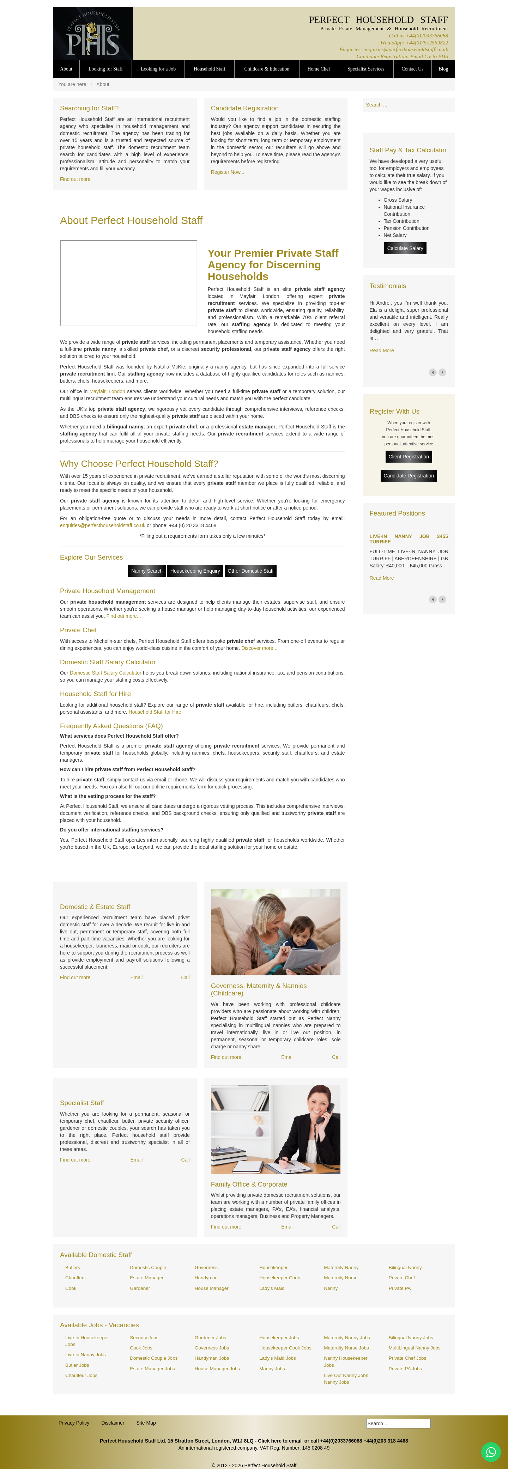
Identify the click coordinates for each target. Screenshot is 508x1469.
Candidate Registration (409, 476)
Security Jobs (144, 1337)
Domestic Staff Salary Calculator (105, 673)
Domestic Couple (148, 1267)
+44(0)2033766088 (427, 35)
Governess (206, 1267)
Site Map (146, 1423)
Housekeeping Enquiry (195, 571)
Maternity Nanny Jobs (347, 1337)
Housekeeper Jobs (279, 1337)
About (66, 69)
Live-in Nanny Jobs (85, 1354)
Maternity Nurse (340, 1277)
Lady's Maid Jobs (277, 1358)
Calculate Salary (405, 248)
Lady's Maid (272, 1288)
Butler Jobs (77, 1365)
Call (185, 977)
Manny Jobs (272, 1368)
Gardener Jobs (210, 1337)
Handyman (206, 1277)
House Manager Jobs (217, 1368)
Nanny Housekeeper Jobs (345, 1361)
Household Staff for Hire (155, 712)
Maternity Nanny (341, 1267)
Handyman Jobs (212, 1358)
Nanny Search (147, 571)
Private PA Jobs (405, 1368)
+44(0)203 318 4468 (385, 1441)
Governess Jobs (212, 1348)
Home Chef (318, 69)
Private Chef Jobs (408, 1358)
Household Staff (209, 69)
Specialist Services (365, 69)
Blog (443, 69)
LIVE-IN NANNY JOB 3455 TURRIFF (409, 539)
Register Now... (227, 172)
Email (136, 977)
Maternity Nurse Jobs (346, 1348)
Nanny (331, 1288)
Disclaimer (112, 1423)
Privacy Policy (74, 1423)
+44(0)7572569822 (427, 42)
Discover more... (259, 648)
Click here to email (280, 1441)
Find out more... (124, 616)
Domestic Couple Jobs (153, 1358)
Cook (71, 1288)
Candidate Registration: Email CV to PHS (402, 56)
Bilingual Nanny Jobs (411, 1337)
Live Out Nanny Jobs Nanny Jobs (346, 1379)
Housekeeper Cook (279, 1277)
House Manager (212, 1288)
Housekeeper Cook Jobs (285, 1348)
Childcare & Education (267, 69)
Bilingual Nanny (405, 1267)
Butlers (72, 1267)
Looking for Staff (106, 69)
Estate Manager (146, 1277)
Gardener (140, 1288)
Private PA (400, 1288)
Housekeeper (273, 1267)
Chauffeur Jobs (81, 1375)
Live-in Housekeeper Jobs (87, 1341)
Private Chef (402, 1277)
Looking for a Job (158, 69)
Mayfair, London (107, 391)
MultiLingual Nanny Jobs (415, 1348)
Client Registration (409, 456)
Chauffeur (75, 1277)
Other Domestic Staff (251, 571)
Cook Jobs (141, 1348)
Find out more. (76, 179)
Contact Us (412, 69)
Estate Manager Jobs (152, 1368)
